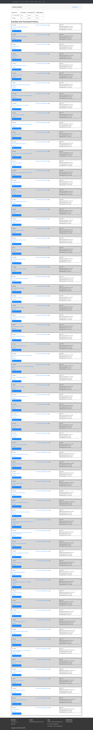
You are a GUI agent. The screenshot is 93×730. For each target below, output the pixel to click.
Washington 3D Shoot (16, 473)
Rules (36, 1)
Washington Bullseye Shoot (17, 463)
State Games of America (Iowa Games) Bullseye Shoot (22, 124)
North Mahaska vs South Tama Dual (18, 259)
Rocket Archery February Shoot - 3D (18, 336)
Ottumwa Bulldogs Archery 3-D (17, 483)
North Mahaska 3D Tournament (18, 326)
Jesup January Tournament (17, 75)
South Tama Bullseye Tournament (18, 114)
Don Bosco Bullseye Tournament (18, 230)
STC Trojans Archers (15, 709)
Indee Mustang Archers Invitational (18, 690)
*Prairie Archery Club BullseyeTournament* (20, 502)
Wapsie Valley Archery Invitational (18, 307)
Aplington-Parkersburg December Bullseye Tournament (22, 172)
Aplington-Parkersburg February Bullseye (19, 36)
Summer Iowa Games (16, 612)
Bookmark (75, 7)
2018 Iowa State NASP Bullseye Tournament (20, 631)
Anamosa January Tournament (17, 680)
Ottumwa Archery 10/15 (16, 406)
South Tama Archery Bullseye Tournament (19, 26)
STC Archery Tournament (16, 602)
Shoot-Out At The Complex (17, 592)
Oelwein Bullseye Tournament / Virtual (19, 239)
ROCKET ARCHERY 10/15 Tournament (19, 143)
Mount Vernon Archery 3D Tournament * (19, 543)
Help (40, 1)
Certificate (14, 28)
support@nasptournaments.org (36, 721)
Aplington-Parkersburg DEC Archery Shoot (19, 396)
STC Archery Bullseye (16, 425)
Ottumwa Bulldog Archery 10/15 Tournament (20, 105)
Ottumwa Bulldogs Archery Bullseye (18, 492)
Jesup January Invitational (17, 162)
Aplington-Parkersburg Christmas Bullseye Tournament (22, 95)
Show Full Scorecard (17, 31)
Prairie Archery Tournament (17, 661)
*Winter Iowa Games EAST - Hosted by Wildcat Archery (22, 153)
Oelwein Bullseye (15, 55)
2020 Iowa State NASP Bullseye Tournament (20, 278)
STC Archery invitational (16, 134)
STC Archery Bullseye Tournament (18, 288)
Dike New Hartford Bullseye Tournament (19, 65)
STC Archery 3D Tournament (17, 297)
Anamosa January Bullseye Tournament (19, 377)
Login (44, 1)
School (26, 1)
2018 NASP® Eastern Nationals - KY (18, 621)
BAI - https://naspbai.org (53, 724)
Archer (21, 1)
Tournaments (16, 1)
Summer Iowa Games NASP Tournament (19, 201)
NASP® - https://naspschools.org (55, 721)
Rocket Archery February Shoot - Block (19, 345)
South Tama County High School (42, 25)
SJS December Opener (16, 182)
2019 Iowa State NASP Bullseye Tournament (20, 454)
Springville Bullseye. (15, 46)
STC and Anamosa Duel (16, 220)
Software (32, 1)
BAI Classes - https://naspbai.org (54, 726)
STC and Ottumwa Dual (16, 211)
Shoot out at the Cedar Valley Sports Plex (19, 699)
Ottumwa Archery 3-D (16, 415)
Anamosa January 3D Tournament (18, 386)
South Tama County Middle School (42, 442)
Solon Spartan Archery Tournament (18, 572)
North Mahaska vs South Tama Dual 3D (19, 268)
